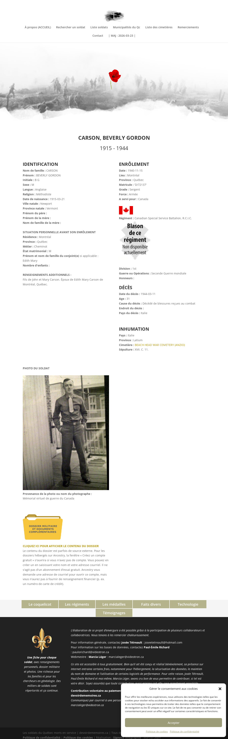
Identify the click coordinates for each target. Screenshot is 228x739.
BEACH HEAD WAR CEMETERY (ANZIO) (160, 345)
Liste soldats (99, 27)
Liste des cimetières (158, 27)
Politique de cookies (157, 731)
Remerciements (188, 27)
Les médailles (96, 604)
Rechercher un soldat (70, 27)
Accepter (173, 723)
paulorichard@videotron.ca (90, 643)
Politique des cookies (78, 729)
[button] (220, 689)
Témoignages (203, 604)
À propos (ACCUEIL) (38, 27)
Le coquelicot (24, 604)
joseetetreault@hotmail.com (163, 634)
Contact (97, 35)
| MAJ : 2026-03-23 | (122, 35)
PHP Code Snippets (99, 736)
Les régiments (60, 604)
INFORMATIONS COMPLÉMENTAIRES (184, 3)
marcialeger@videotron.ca (126, 648)
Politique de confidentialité (184, 731)
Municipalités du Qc (126, 27)
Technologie (167, 604)
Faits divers (132, 604)
